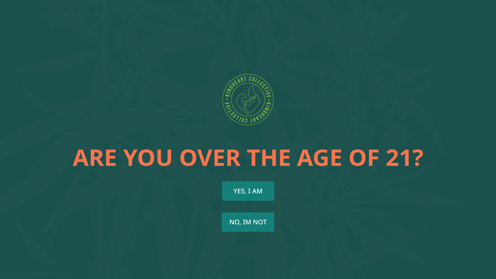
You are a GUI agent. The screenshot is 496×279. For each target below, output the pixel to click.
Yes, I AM (248, 190)
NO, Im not (248, 221)
